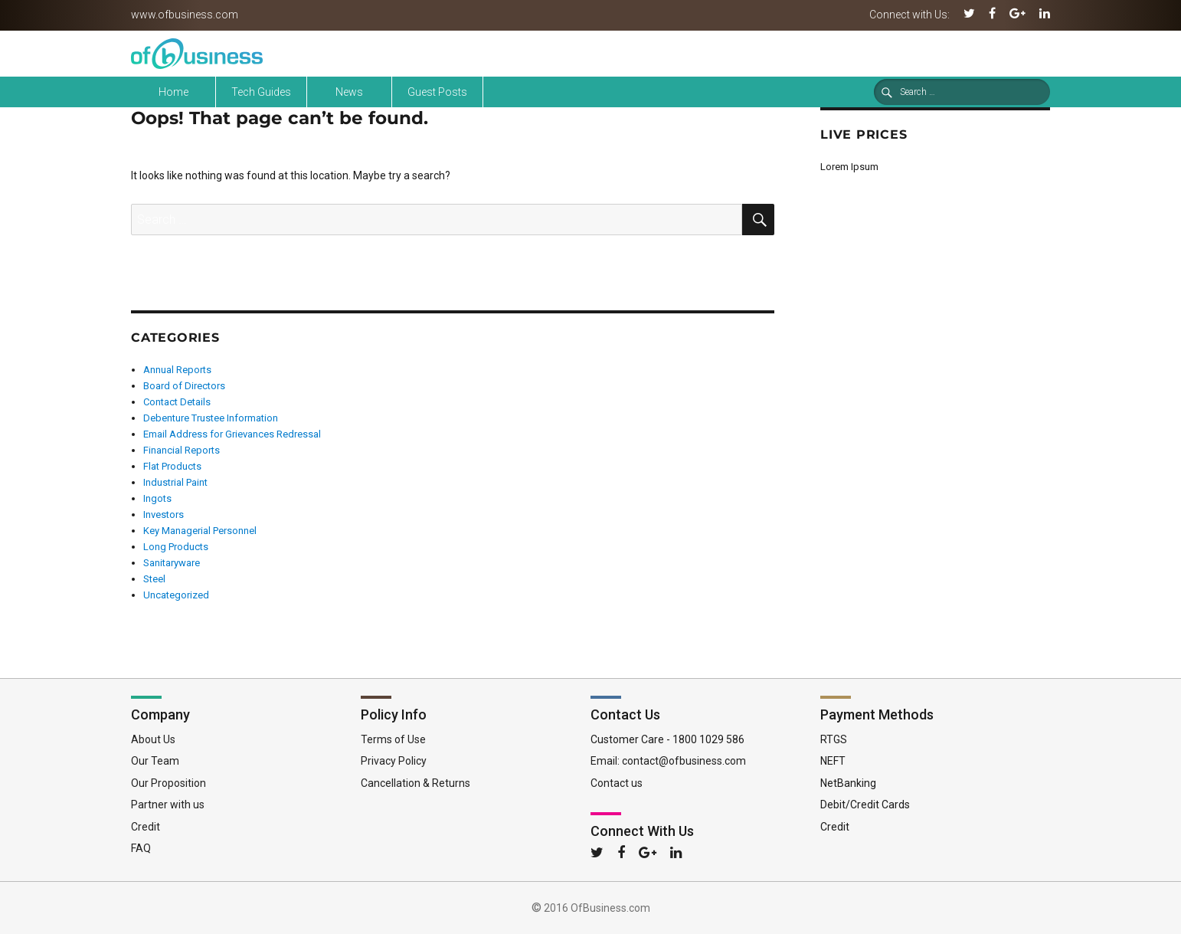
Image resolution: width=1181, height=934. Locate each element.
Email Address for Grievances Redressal (232, 434)
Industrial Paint (175, 482)
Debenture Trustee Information (210, 418)
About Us (153, 739)
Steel (154, 579)
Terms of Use (393, 739)
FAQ (141, 848)
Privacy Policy (394, 761)
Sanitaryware (171, 563)
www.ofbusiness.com (184, 14)
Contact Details (177, 402)
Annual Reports (177, 369)
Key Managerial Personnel (200, 530)
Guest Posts (437, 92)
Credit (145, 827)
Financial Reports (181, 450)
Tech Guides (261, 92)
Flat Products (172, 466)
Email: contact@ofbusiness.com (668, 761)
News (349, 92)
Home (173, 92)
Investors (163, 514)
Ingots (157, 498)
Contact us (616, 783)
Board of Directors (184, 386)
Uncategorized (176, 595)
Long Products (175, 546)
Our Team (155, 761)
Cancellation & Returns (415, 783)
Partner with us (167, 804)
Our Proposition (168, 783)
